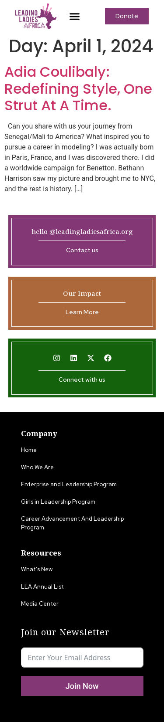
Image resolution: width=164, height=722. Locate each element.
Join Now (82, 686)
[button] (74, 16)
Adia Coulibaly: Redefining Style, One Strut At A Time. (78, 88)
